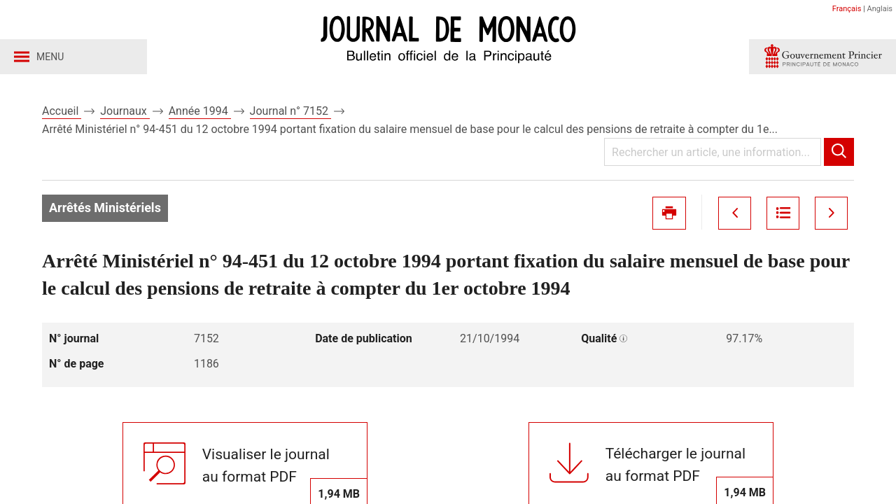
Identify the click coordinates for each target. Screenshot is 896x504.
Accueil (61, 111)
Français (847, 8)
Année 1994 (200, 111)
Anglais (879, 8)
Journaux (124, 111)
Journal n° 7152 (290, 111)
